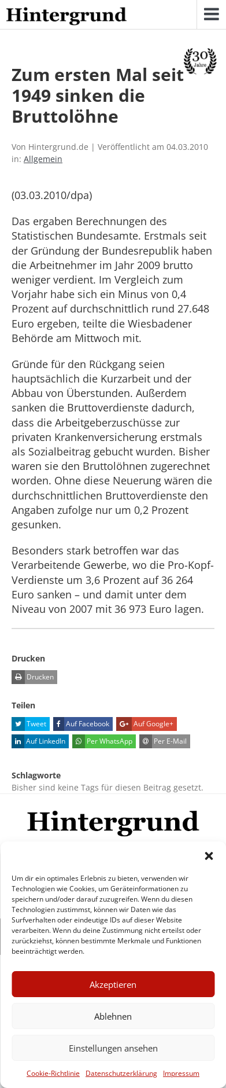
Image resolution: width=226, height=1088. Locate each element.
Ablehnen (113, 1016)
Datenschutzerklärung (121, 1073)
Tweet (29, 724)
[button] (208, 856)
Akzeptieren (113, 984)
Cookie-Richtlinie (53, 1073)
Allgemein (43, 158)
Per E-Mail (163, 741)
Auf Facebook (81, 724)
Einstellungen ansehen (113, 1048)
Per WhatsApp (102, 741)
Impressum (181, 1073)
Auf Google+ (144, 724)
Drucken (33, 677)
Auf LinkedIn (38, 741)
